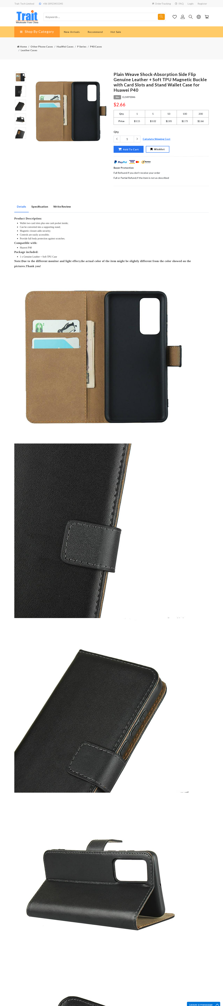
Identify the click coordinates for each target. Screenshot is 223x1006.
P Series (81, 46)
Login (191, 3)
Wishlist (158, 149)
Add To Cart (128, 149)
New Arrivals (72, 31)
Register (202, 3)
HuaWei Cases (65, 46)
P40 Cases (96, 46)
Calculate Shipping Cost (156, 138)
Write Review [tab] (62, 206)
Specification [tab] (39, 206)
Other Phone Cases (41, 46)
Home (22, 46)
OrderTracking (161, 3)
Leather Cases (29, 50)
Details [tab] (21, 206)
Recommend (95, 31)
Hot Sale (116, 31)
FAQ (179, 3)
